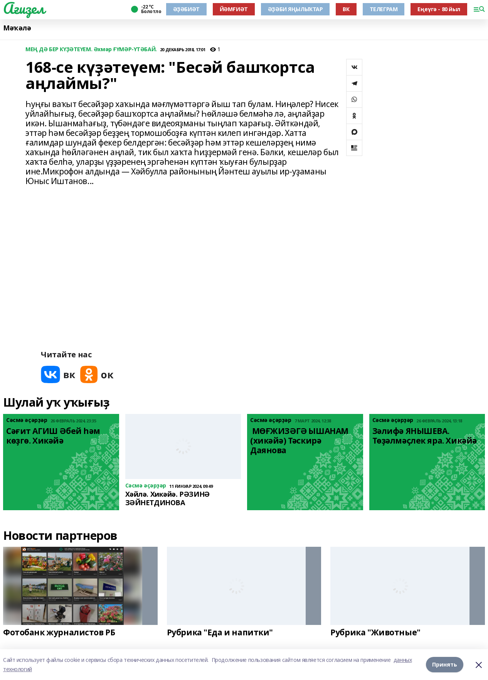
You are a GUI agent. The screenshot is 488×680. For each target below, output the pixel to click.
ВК (346, 9)
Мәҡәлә (17, 28)
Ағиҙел (23, 8)
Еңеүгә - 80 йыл (438, 9)
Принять (444, 664)
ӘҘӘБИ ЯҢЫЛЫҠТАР (295, 9)
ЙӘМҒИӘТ (234, 9)
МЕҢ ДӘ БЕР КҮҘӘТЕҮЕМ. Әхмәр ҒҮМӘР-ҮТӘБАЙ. (91, 49)
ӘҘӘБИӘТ (186, 9)
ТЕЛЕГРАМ (384, 9)
